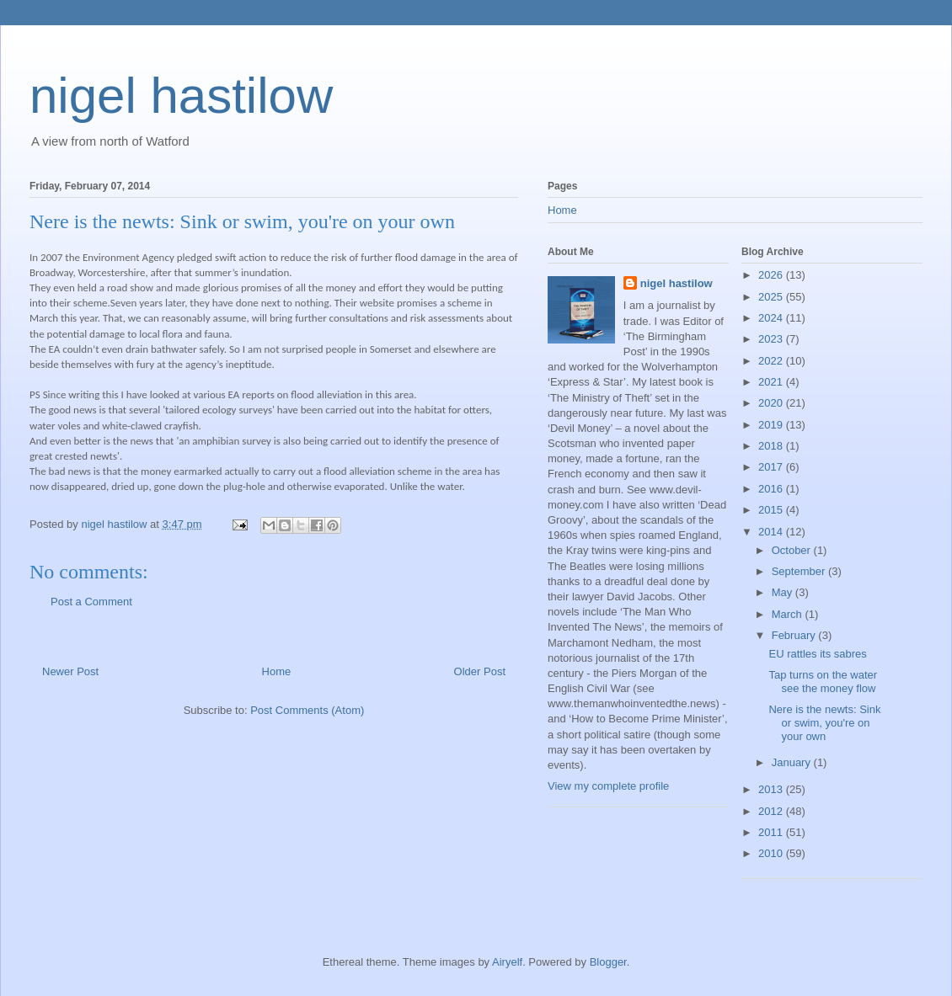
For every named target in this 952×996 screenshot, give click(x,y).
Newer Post (70, 671)
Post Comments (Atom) (307, 710)
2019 (772, 424)
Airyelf (507, 962)
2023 (772, 339)
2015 (772, 509)
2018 (772, 445)
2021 (772, 381)
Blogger (608, 962)
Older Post (479, 671)
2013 (772, 789)
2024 (772, 318)
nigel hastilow (181, 95)
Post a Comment (91, 601)
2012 (772, 811)
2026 (772, 275)
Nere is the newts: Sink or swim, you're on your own (824, 722)
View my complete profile (608, 786)
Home (276, 671)
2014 (772, 531)
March (788, 614)
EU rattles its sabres (817, 653)
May (783, 592)
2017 (772, 467)
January (793, 762)
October (793, 550)
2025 (772, 296)
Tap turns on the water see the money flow (822, 681)
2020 (772, 403)
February (795, 635)
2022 (772, 360)
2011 (772, 832)
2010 (772, 853)
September (800, 571)
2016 (772, 488)
